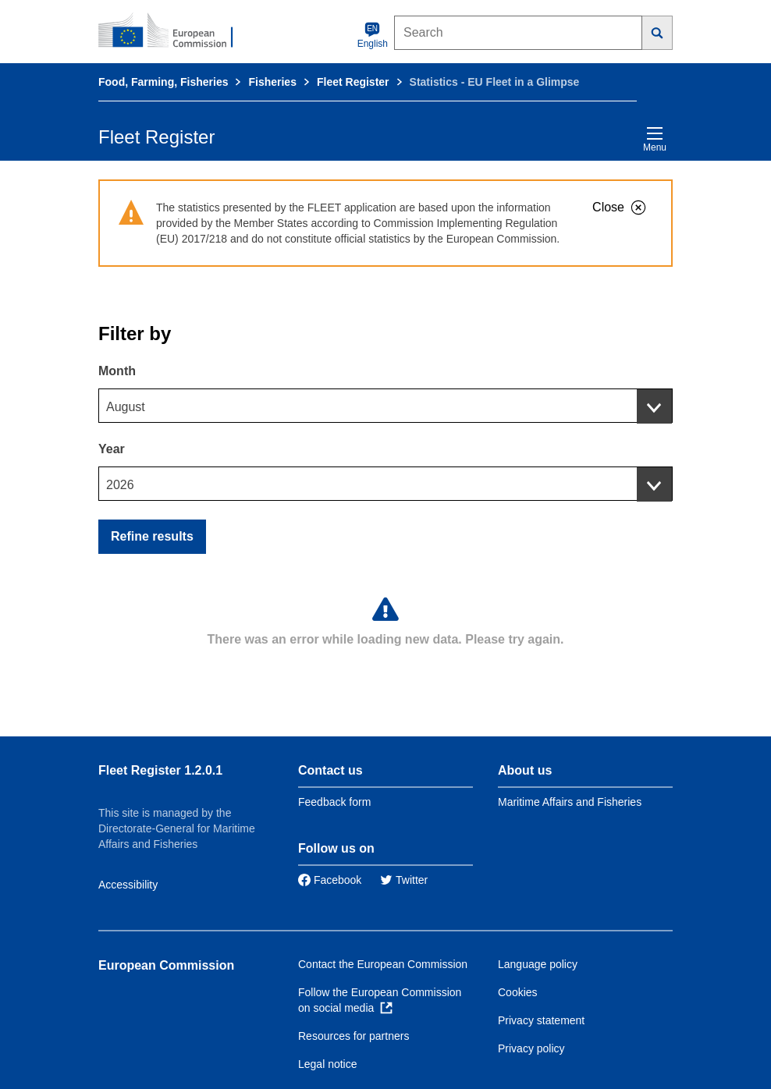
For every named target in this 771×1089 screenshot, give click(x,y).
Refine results (152, 536)
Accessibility (128, 884)
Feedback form (334, 802)
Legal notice (327, 1064)
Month (117, 371)
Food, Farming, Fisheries (163, 82)
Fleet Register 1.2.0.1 (160, 770)
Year (111, 449)
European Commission (166, 965)
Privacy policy (531, 1048)
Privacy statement (541, 1020)
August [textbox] (125, 406)
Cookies (518, 992)
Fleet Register (353, 82)
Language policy (537, 964)
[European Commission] (174, 31)
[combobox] (385, 405)
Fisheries (272, 82)
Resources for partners (353, 1036)
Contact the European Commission (382, 964)
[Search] (657, 33)
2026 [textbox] (120, 484)
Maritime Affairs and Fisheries (569, 802)
